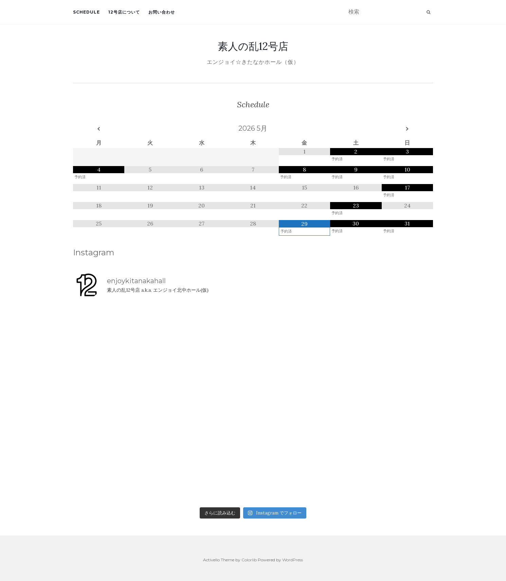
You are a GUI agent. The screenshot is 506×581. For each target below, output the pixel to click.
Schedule (86, 12)
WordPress (292, 559)
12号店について (124, 12)
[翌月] (407, 129)
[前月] (98, 129)
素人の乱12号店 (253, 46)
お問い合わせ (161, 12)
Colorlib (249, 559)
